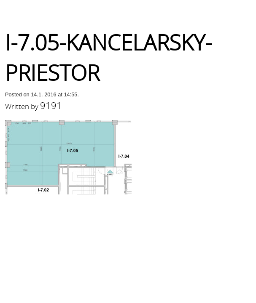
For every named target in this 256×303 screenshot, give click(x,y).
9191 (51, 105)
